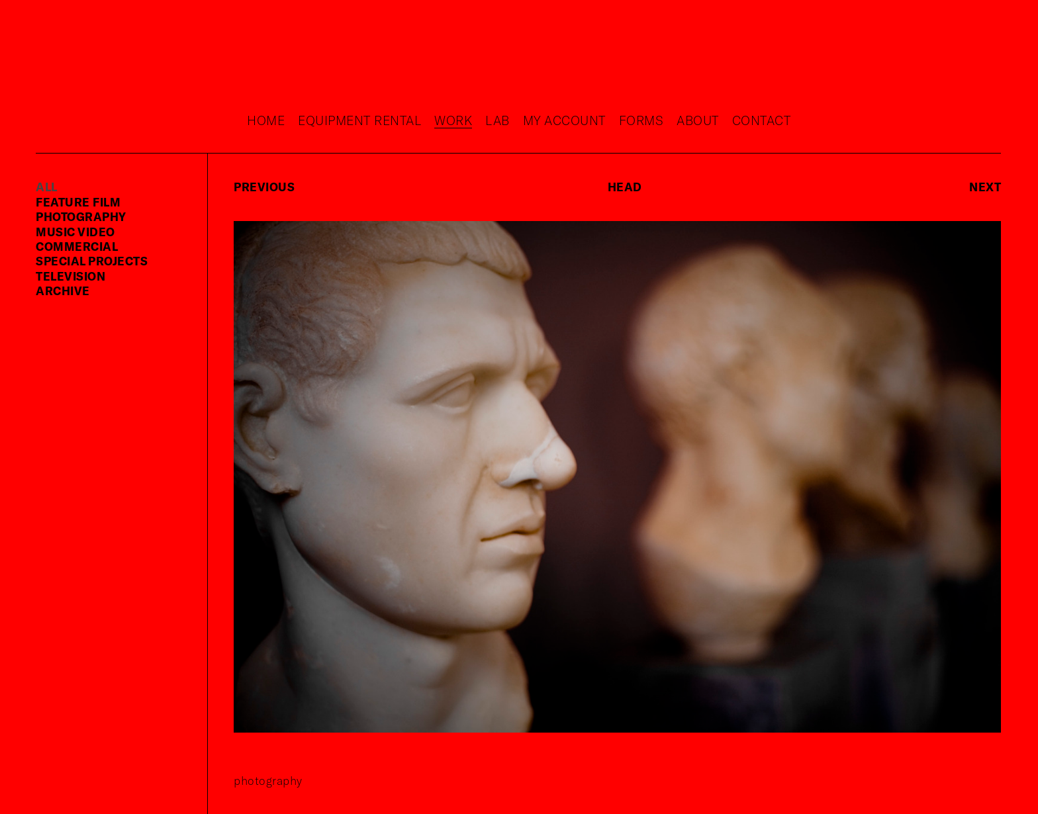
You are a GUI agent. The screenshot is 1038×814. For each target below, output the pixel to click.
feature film (78, 201)
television (70, 276)
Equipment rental (359, 120)
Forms (641, 120)
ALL (47, 186)
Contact (761, 120)
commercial (77, 246)
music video (75, 231)
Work (453, 120)
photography (81, 216)
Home (266, 120)
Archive (63, 290)
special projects (92, 260)
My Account (564, 120)
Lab (497, 120)
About (698, 120)
